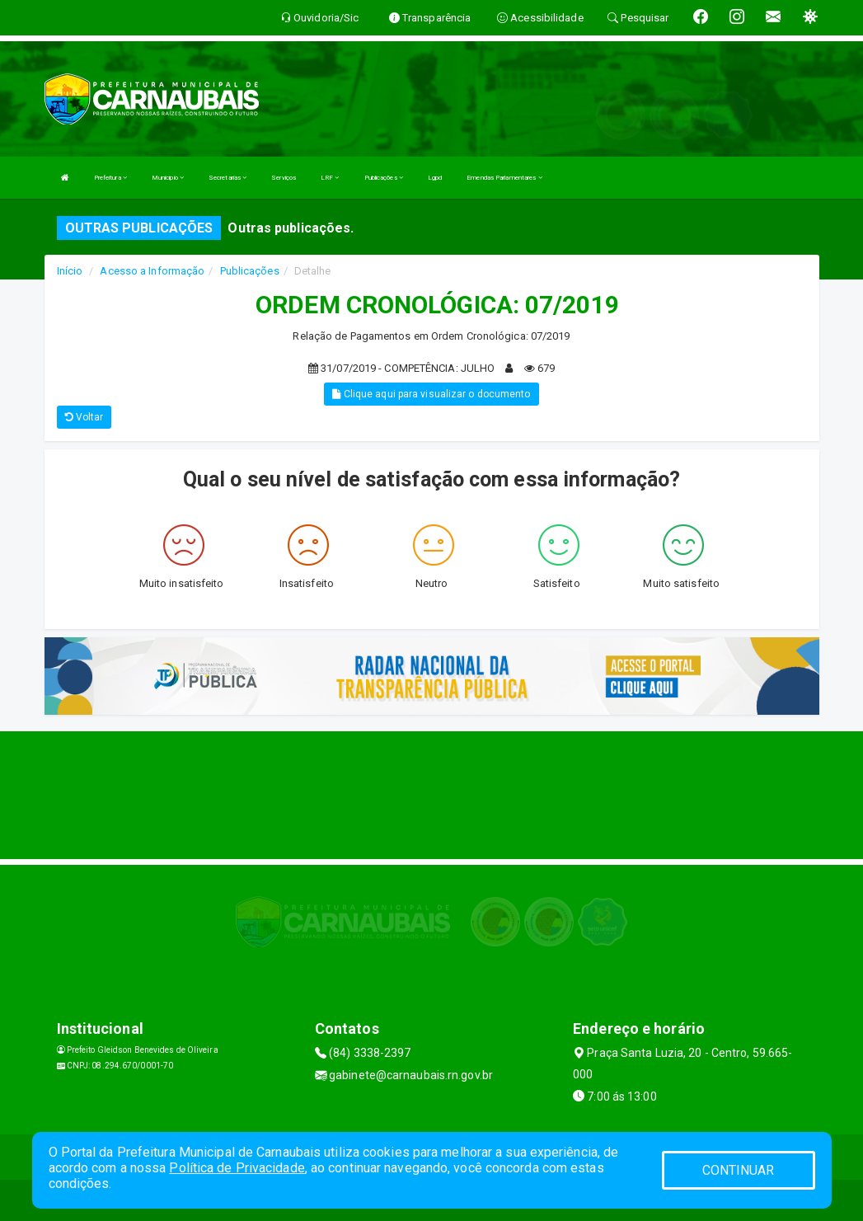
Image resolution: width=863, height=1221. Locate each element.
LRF (330, 177)
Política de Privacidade (236, 1168)
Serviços (283, 177)
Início (70, 271)
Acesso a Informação (152, 271)
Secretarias (227, 177)
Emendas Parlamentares (504, 177)
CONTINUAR (738, 1170)
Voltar (84, 417)
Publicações (383, 177)
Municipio (168, 177)
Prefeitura (110, 177)
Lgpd (435, 177)
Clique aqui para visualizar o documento (431, 394)
